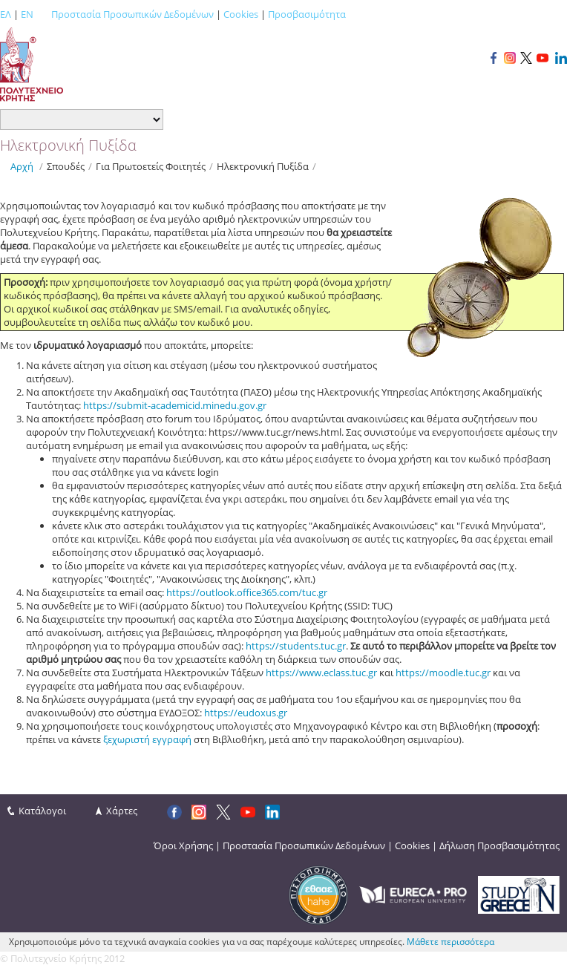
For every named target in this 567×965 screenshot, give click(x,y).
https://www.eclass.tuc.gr (321, 672)
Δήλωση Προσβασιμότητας (499, 845)
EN (27, 14)
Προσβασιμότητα (307, 14)
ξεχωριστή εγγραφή (147, 739)
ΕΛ (5, 14)
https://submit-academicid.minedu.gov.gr (174, 405)
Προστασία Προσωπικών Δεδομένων (132, 14)
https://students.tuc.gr (296, 645)
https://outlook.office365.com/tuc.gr (246, 592)
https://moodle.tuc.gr (443, 672)
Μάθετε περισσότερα (450, 941)
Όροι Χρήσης (183, 845)
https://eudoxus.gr (245, 712)
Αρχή (21, 166)
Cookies (240, 14)
